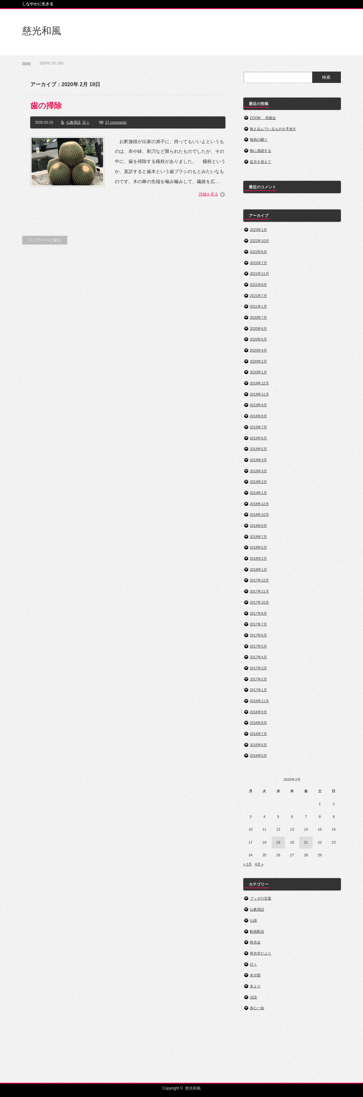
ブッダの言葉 (260, 898)
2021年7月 (258, 296)
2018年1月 (258, 569)
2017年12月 (259, 580)
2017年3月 (258, 668)
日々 (85, 122)
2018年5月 (258, 547)
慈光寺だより (260, 953)
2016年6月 (258, 745)
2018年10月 (259, 514)
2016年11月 (259, 701)
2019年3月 (258, 471)
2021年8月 (258, 285)
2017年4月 (258, 657)
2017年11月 (259, 591)
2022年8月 (258, 252)
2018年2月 (258, 558)
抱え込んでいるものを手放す (273, 129)
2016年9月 (258, 712)
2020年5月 (258, 339)
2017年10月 (259, 602)
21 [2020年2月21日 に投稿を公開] (306, 842)
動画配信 (257, 931)
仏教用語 (73, 122)
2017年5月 (258, 646)
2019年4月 (258, 460)
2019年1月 (258, 493)
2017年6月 (258, 635)
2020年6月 (258, 328)
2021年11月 (259, 273)
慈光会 (255, 942)
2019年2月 (258, 482)
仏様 (253, 920)
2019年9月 (258, 405)
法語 (253, 997)
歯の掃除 (46, 105)
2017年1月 (258, 690)
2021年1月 (258, 306)
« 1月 (247, 864)
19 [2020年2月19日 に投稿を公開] (278, 842)
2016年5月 (258, 755)
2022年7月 (258, 263)
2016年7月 (258, 734)
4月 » (259, 864)
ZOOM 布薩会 (263, 118)
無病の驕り (259, 139)
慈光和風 (41, 30)
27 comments (116, 122)
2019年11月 (259, 394)
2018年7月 (258, 537)
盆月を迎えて (260, 162)
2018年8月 (258, 526)
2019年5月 (258, 449)
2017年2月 (258, 679)
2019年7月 (258, 427)
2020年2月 (258, 361)
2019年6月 (258, 438)
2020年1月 (258, 372)
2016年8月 (258, 723)
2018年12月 (259, 504)
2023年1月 (258, 230)
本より (255, 986)
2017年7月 (258, 624)
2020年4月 (258, 350)
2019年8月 (258, 416)
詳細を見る (208, 194)
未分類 (255, 975)
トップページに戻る (45, 240)
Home (26, 63)
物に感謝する (260, 151)
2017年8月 (258, 613)
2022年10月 (259, 241)
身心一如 (257, 1008)
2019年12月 (259, 383)
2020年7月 (258, 317)
